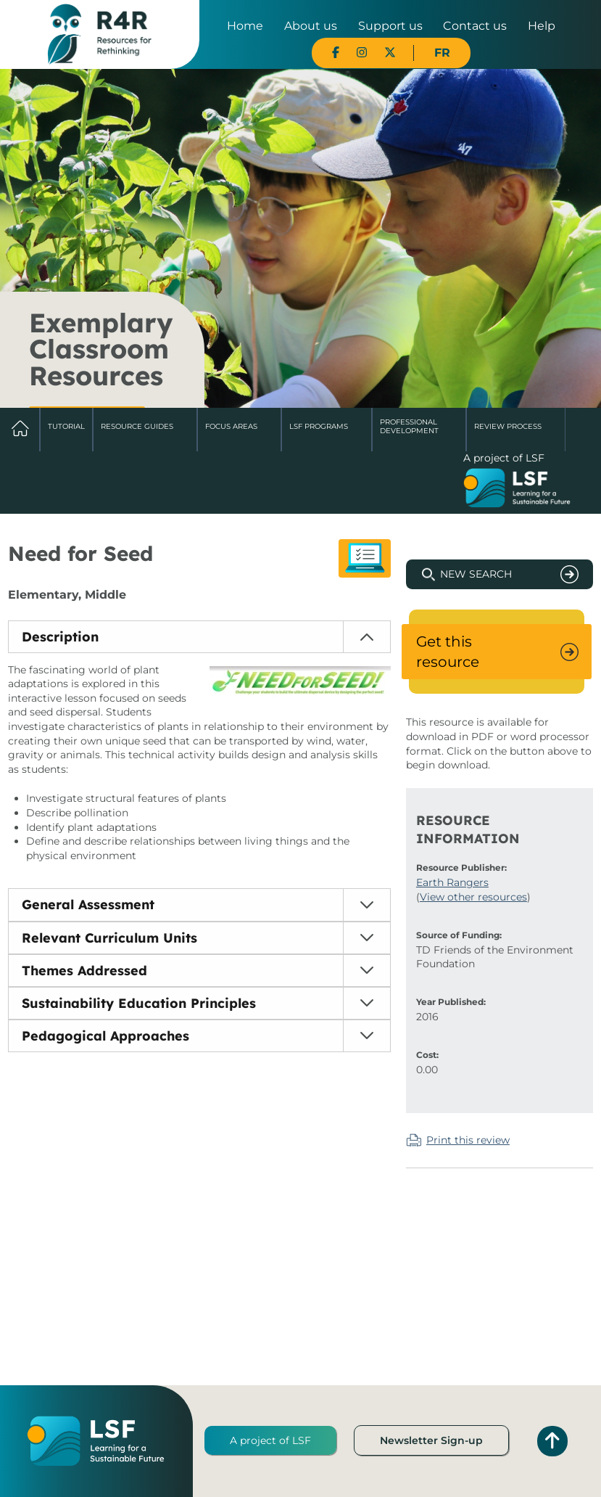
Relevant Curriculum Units (109, 938)
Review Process (508, 426)
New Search (476, 574)
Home (245, 26)
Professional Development (409, 426)
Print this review (468, 1140)
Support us (390, 26)
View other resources (473, 896)
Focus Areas (231, 426)
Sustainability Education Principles (139, 1003)
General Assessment (88, 904)
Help (541, 26)
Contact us (475, 26)
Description (60, 636)
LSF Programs (318, 426)
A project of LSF (270, 1440)
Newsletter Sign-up (431, 1440)
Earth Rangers (452, 882)
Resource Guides (137, 426)
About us (310, 26)
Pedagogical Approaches (105, 1036)
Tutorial (66, 426)
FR (442, 53)
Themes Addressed (84, 970)
